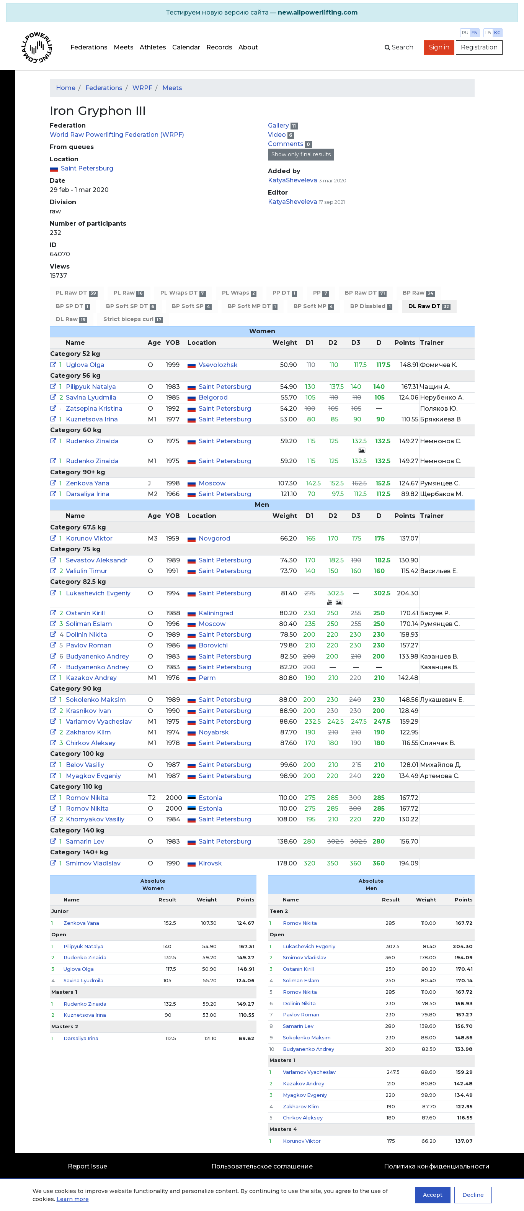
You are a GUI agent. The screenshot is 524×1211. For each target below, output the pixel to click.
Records (219, 47)
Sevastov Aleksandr (96, 560)
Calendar (186, 47)
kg (497, 32)
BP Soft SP (191, 306)
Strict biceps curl (133, 319)
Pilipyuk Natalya (91, 386)
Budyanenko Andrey (97, 656)
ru (465, 32)
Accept (432, 1194)
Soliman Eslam (89, 624)
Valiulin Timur (86, 571)
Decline (473, 1194)
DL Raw (71, 319)
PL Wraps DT (183, 293)
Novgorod (214, 538)
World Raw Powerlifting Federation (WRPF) (117, 134)
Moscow (212, 483)
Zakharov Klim (88, 732)
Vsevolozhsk (218, 365)
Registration (479, 47)
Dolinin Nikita (86, 634)
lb (488, 32)
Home (65, 88)
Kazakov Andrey (91, 678)
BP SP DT (73, 306)
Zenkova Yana (87, 483)
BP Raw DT (366, 293)
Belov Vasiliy (85, 765)
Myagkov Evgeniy (93, 776)
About (248, 47)
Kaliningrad (216, 613)
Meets (124, 47)
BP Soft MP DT (253, 306)
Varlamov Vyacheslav (99, 721)
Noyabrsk (214, 732)
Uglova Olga (85, 365)
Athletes (153, 47)
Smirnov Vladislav (93, 863)
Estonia (210, 797)
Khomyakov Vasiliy (95, 819)
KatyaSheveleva (292, 180)
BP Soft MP (314, 306)
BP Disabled (371, 306)
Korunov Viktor (89, 538)
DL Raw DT (429, 306)
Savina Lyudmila (91, 397)
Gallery (279, 125)
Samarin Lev (85, 841)
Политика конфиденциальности (437, 1166)
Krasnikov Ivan (88, 710)
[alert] (262, 12)
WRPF (142, 88)
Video (277, 134)
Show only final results (301, 154)
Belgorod (213, 397)
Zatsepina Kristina (94, 408)
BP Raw (419, 293)
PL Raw (129, 293)
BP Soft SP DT (131, 306)
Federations (89, 47)
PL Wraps (239, 293)
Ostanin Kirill (85, 613)
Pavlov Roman (88, 645)
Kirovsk (210, 863)
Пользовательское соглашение (262, 1166)
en (475, 32)
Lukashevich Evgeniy (98, 593)
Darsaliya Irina (87, 494)
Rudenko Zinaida (92, 441)
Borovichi (213, 645)
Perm (207, 678)
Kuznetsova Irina (92, 419)
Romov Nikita (87, 797)
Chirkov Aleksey (91, 743)
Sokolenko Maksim (96, 699)
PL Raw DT (77, 293)
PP (320, 293)
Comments (286, 143)
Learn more (73, 1199)
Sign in (439, 47)
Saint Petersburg (87, 168)
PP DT (285, 293)
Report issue (87, 1166)
